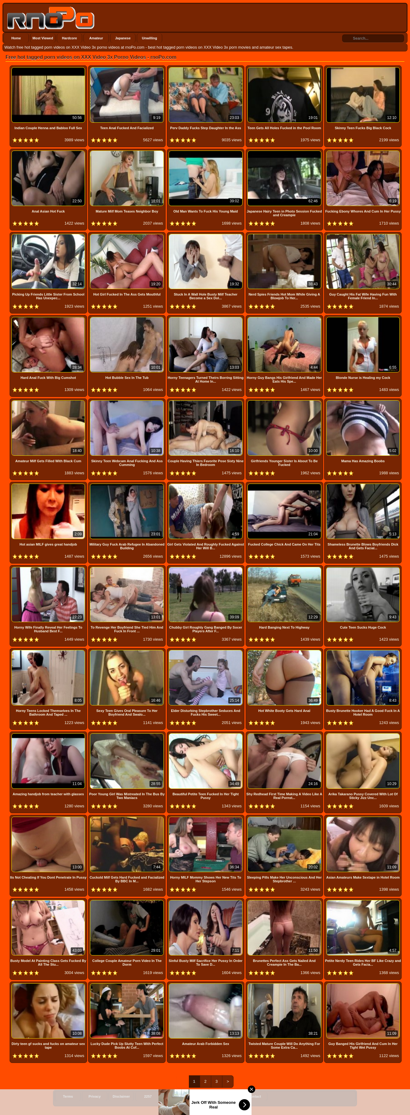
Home (16, 38)
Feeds (175, 1096)
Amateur (96, 38)
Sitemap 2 (228, 1096)
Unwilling (149, 38)
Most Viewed (43, 38)
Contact (254, 1096)
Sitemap (201, 1096)
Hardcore (69, 38)
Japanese (123, 38)
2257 (148, 1096)
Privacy (94, 1096)
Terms (68, 1096)
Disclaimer (121, 1096)
